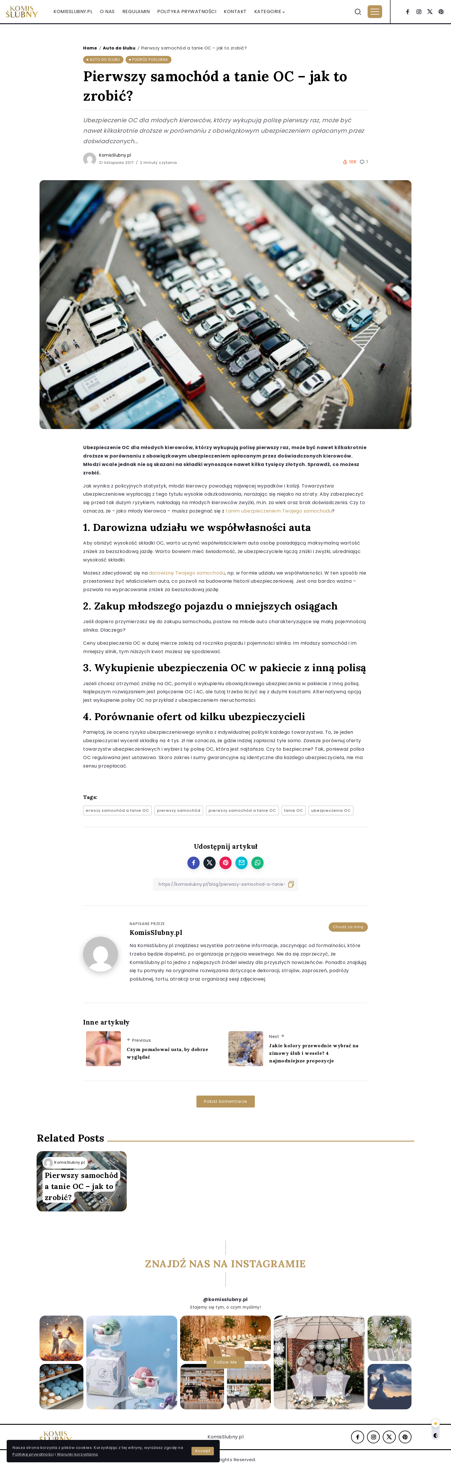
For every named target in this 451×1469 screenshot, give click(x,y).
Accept (137, 1445)
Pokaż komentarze (225, 1101)
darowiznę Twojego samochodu (187, 573)
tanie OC (293, 810)
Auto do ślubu (119, 48)
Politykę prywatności (97, 1445)
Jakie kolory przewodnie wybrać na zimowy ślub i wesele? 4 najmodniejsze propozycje (314, 1053)
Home (90, 48)
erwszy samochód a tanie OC (117, 810)
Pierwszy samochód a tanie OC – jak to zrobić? (79, 1180)
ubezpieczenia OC (331, 810)
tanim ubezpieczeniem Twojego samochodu (279, 511)
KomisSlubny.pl (115, 155)
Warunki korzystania (35, 1452)
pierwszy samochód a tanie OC (242, 810)
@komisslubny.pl (225, 1299)
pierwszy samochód (179, 810)
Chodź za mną (348, 924)
